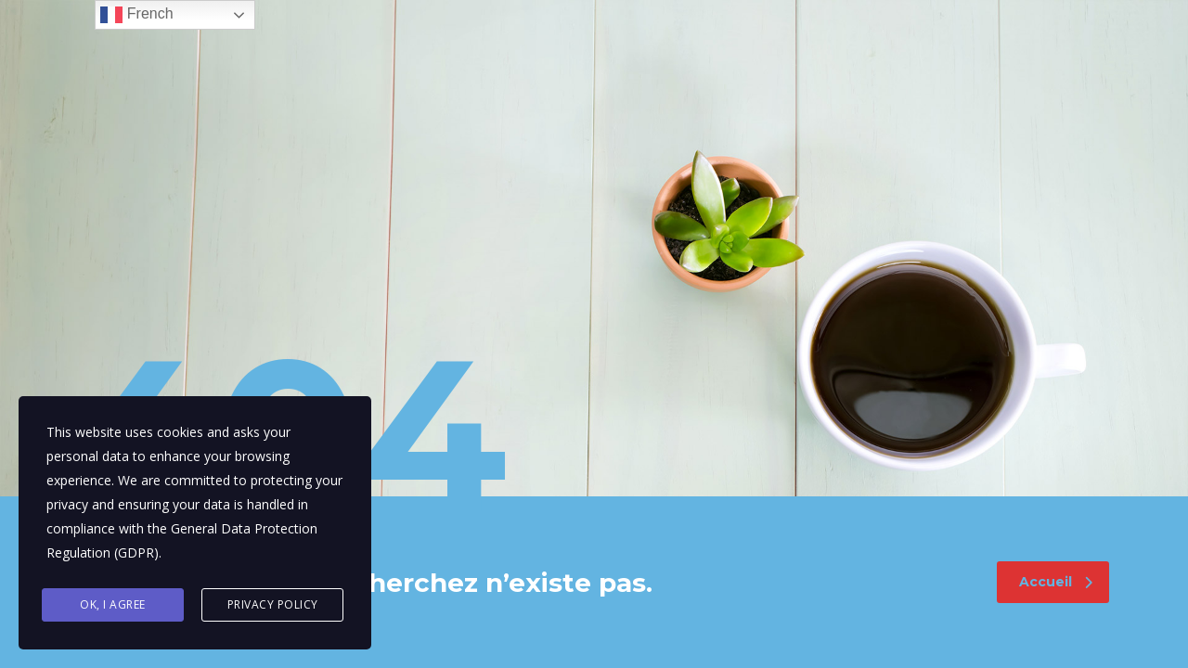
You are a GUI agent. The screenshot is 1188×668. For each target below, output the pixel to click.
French (136, 15)
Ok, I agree (113, 604)
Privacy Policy (272, 604)
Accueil (1055, 581)
